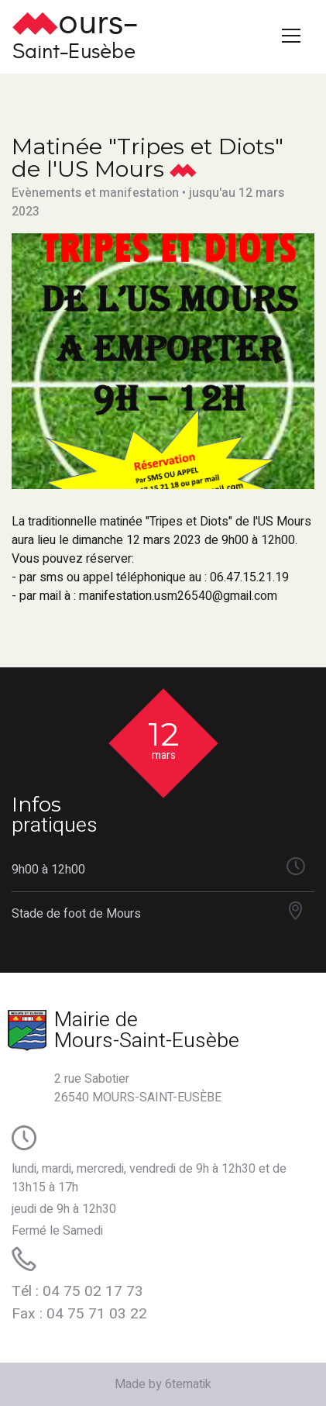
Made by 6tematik (163, 1384)
